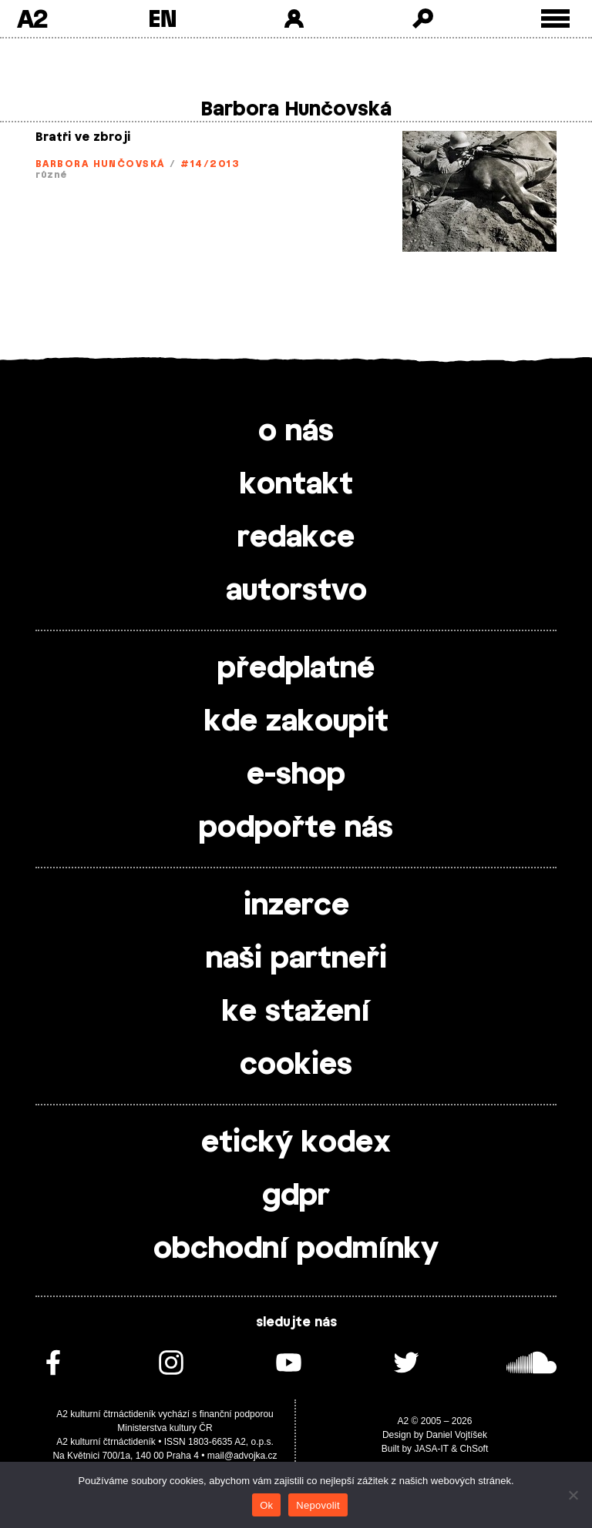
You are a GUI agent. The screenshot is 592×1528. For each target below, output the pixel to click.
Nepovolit (317, 1505)
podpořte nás (296, 828)
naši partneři (296, 959)
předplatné (296, 668)
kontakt (296, 484)
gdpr (296, 1196)
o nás (296, 431)
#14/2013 (210, 164)
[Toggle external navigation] (555, 19)
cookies (296, 1065)
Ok (266, 1505)
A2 (32, 18)
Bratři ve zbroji (82, 137)
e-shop (296, 775)
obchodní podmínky (296, 1249)
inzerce (296, 906)
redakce (296, 538)
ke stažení (296, 1012)
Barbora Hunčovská (99, 164)
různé (51, 174)
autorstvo (296, 591)
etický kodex (296, 1143)
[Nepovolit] (572, 1495)
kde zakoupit (296, 722)
